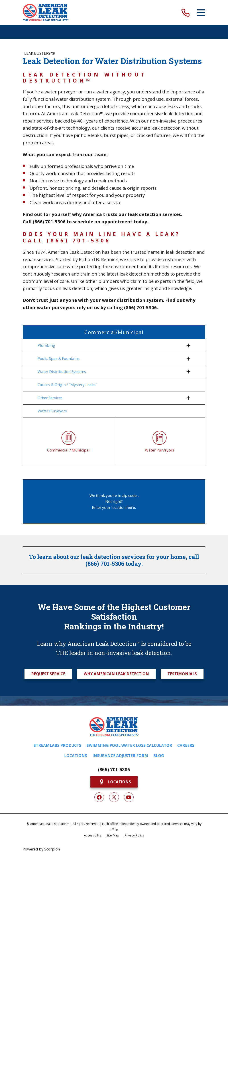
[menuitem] (111, 345)
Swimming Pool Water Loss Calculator (129, 746)
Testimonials (182, 675)
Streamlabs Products (57, 746)
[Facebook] (99, 798)
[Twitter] (114, 798)
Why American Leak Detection (116, 675)
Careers (185, 746)
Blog (158, 757)
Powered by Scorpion (41, 850)
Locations (75, 757)
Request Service (48, 675)
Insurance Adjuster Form (120, 757)
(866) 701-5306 (114, 771)
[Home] (45, 12)
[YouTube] (129, 798)
